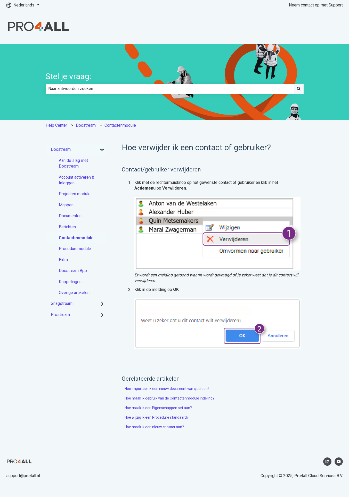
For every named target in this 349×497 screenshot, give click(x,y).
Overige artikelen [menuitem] (74, 292)
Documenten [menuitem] (70, 215)
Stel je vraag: (68, 76)
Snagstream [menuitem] (61, 303)
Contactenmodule (120, 125)
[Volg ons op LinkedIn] (327, 461)
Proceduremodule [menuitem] (75, 248)
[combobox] (170, 89)
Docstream (86, 125)
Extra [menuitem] (63, 259)
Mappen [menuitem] (66, 204)
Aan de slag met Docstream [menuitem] (73, 163)
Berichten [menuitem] (67, 226)
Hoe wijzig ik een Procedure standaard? (157, 417)
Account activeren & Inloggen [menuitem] (76, 180)
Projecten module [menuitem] (75, 193)
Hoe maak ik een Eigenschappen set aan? (158, 408)
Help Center (56, 125)
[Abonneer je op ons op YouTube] (339, 461)
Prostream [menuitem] (60, 314)
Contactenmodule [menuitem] (76, 237)
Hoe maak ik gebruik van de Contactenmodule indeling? (169, 398)
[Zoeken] (299, 89)
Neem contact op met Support (316, 5)
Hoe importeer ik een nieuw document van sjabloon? (167, 389)
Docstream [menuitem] (61, 149)
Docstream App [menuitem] (73, 270)
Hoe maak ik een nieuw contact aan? (154, 427)
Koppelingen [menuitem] (70, 281)
